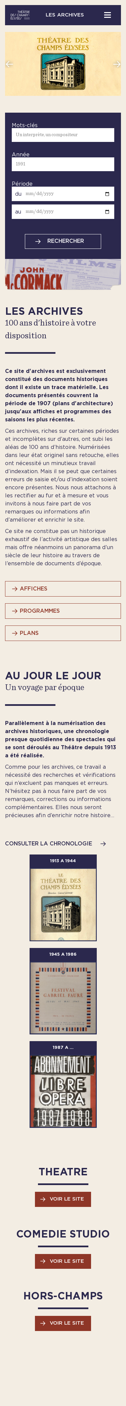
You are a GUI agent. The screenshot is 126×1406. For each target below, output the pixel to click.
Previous (9, 64)
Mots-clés (25, 125)
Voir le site (67, 1199)
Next (117, 64)
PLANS (29, 633)
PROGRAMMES (40, 611)
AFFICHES (33, 589)
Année (21, 154)
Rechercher (65, 241)
